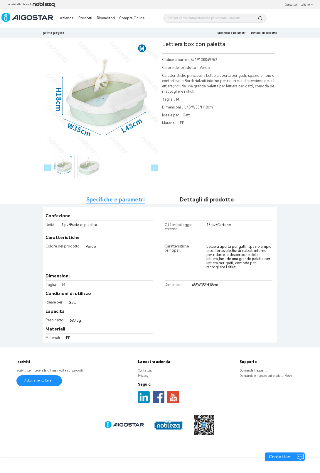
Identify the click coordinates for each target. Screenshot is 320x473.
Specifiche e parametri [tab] (115, 199)
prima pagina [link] (53, 33)
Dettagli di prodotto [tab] (207, 199)
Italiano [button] (307, 4)
